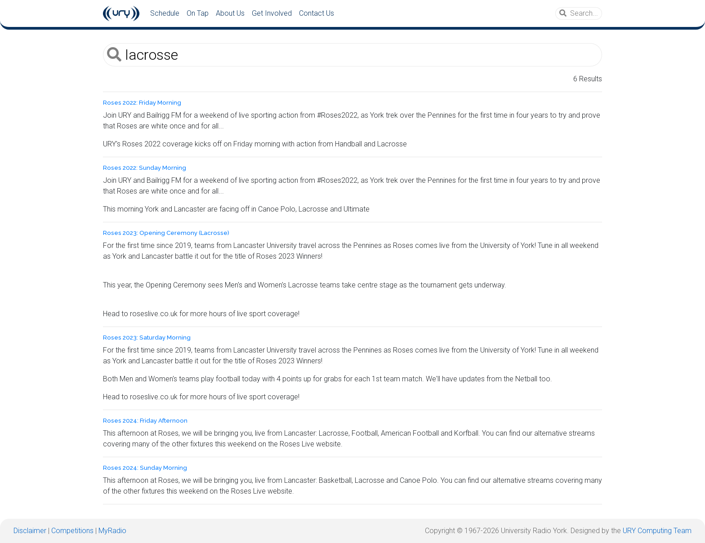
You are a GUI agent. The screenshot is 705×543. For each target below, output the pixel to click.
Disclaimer (29, 530)
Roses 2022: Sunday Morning (144, 167)
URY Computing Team (657, 530)
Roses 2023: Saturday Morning (147, 337)
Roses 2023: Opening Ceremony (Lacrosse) (166, 233)
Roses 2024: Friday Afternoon (145, 420)
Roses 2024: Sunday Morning (145, 467)
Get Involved (272, 13)
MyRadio (112, 530)
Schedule (164, 13)
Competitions (72, 530)
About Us (230, 13)
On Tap (198, 13)
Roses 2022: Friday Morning (142, 102)
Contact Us (316, 13)
